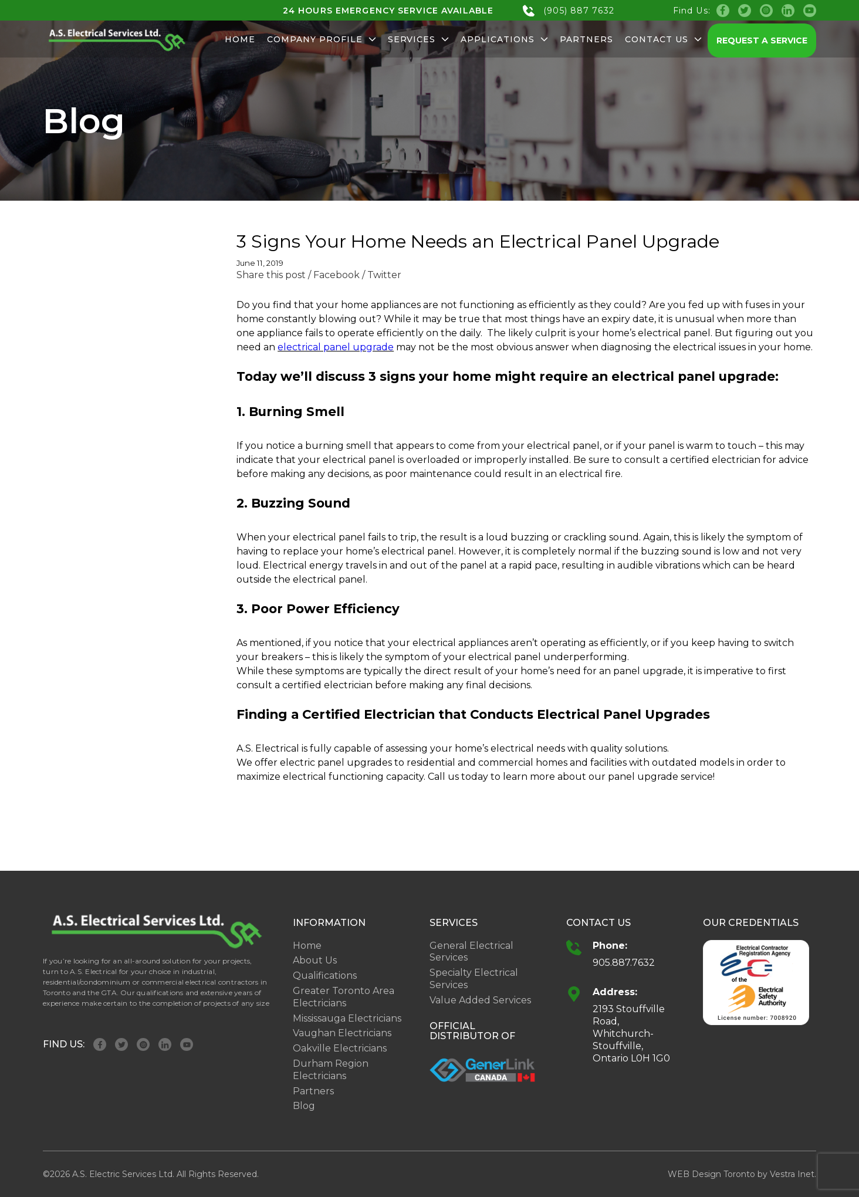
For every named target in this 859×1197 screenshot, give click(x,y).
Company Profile (321, 39)
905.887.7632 (624, 962)
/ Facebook (334, 274)
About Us (315, 960)
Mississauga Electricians (347, 1018)
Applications (504, 39)
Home (240, 39)
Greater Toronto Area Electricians (343, 997)
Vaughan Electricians (342, 1033)
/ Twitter (381, 274)
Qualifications (325, 975)
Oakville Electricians (340, 1048)
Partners (586, 39)
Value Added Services (480, 1000)
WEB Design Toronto (711, 1174)
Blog (304, 1105)
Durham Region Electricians (330, 1069)
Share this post (271, 274)
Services (418, 39)
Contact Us (663, 39)
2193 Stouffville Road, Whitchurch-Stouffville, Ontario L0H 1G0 (631, 1033)
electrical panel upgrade (336, 347)
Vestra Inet (792, 1174)
